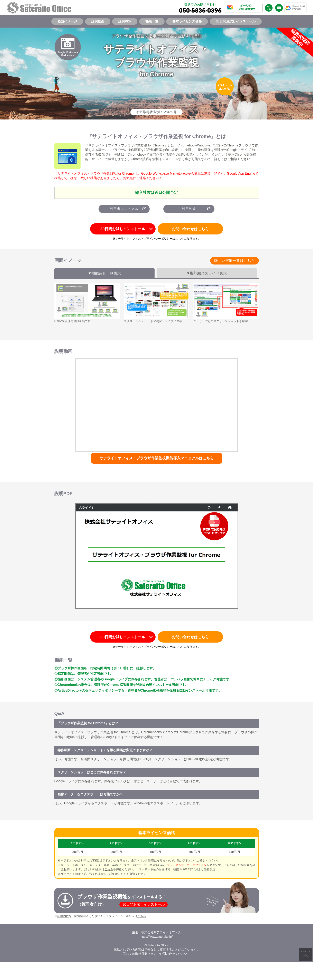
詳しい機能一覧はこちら (234, 261)
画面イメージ (67, 21)
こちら (179, 238)
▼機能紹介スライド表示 (206, 273)
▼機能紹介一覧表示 (104, 273)
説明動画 (97, 21)
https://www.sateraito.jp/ (156, 936)
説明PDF (124, 21)
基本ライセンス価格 (187, 21)
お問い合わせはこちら (190, 229)
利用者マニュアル (124, 209)
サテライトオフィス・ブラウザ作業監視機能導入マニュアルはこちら (157, 458)
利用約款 (189, 209)
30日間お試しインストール (236, 21)
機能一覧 (151, 21)
